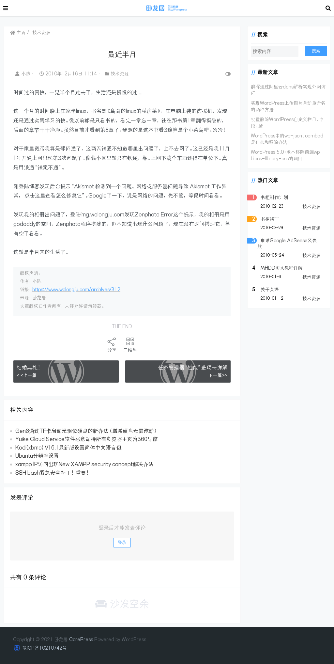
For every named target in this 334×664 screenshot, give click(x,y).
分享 (112, 345)
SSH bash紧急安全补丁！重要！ (53, 472)
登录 (122, 542)
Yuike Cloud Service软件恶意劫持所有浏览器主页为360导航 (86, 439)
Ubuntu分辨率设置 (37, 455)
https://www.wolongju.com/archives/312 (76, 289)
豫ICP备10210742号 (44, 648)
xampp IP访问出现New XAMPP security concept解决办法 (84, 464)
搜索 (316, 50)
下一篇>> (217, 375)
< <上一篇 (27, 375)
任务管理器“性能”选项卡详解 (192, 367)
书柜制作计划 (274, 197)
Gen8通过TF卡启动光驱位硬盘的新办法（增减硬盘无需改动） (86, 431)
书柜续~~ (270, 219)
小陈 (23, 74)
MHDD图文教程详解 (282, 268)
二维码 (130, 345)
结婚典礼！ (29, 367)
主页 (18, 33)
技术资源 (41, 33)
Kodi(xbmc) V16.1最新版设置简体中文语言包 (68, 447)
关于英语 (270, 289)
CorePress (81, 639)
